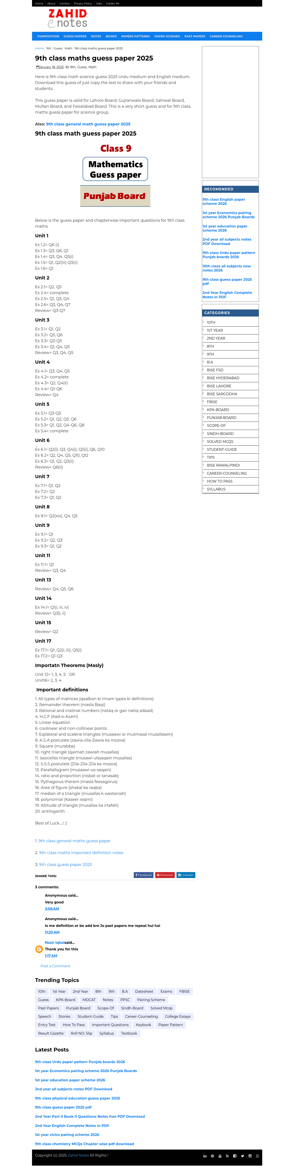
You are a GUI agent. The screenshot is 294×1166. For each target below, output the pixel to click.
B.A (125, 992)
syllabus (138, 1034)
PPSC (143, 1000)
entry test (79, 1025)
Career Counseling (226, 36)
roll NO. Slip (113, 1034)
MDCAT (107, 1000)
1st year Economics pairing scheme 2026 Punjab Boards (86, 1071)
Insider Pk (112, 3)
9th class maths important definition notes (81, 853)
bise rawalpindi (223, 465)
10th (42, 992)
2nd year (80, 992)
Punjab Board (78, 1008)
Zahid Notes (78, 1155)
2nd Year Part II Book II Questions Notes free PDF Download (90, 1117)
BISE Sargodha (222, 394)
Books (111, 36)
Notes (96, 36)
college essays (51, 1025)
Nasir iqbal (55, 943)
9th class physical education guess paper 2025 (77, 1098)
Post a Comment (55, 966)
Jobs (99, 3)
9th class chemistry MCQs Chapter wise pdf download (84, 1144)
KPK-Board (83, 1000)
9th (48, 48)
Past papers (195, 36)
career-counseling (141, 1017)
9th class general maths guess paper (75, 841)
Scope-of (106, 1008)
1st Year (59, 992)
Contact (65, 3)
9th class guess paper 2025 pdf (63, 1108)
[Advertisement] (231, 112)
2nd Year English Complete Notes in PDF (72, 1126)
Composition (48, 36)
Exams (166, 992)
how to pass (107, 1025)
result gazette (82, 1034)
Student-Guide (91, 1017)
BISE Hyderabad (223, 378)
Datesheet (144, 992)
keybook (176, 1025)
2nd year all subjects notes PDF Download (73, 1089)
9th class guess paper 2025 (65, 864)
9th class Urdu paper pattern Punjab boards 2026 (80, 1062)
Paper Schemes (167, 36)
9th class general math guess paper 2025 (88, 124)
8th (99, 992)
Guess (58, 48)
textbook (161, 1034)
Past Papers (48, 1008)
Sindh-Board (132, 1008)
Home (39, 3)
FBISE (43, 1000)
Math (68, 48)
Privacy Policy (83, 3)
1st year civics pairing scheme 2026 (67, 1135)
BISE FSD (215, 370)
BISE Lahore (219, 386)
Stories (64, 1017)
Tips (114, 1017)
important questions (143, 1025)
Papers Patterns (135, 36)
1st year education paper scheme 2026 (70, 1080)
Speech (45, 1017)
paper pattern (50, 1034)
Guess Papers (75, 36)
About (51, 3)
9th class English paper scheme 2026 (224, 201)
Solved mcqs (162, 1008)
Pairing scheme (169, 1000)
